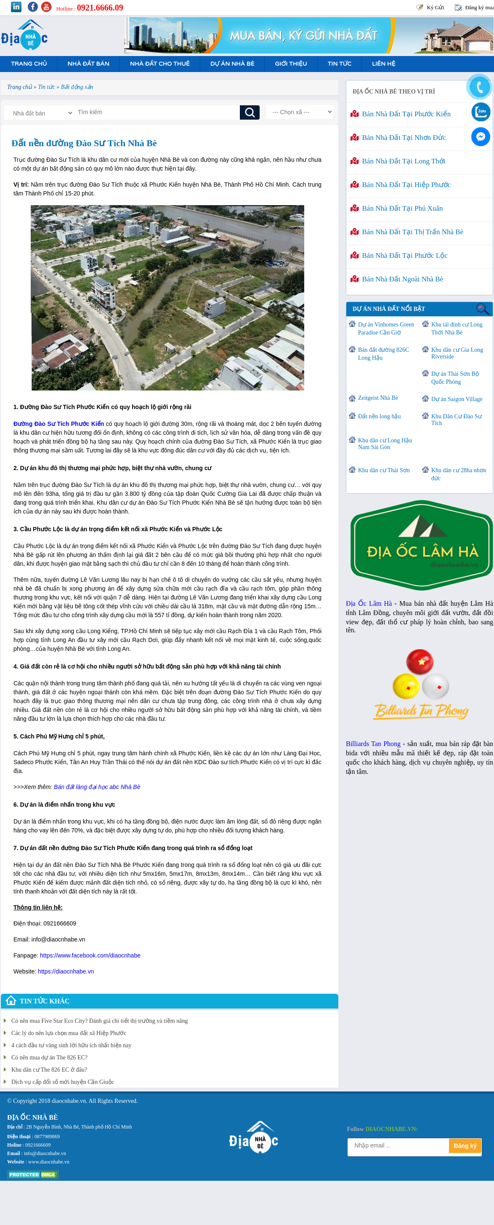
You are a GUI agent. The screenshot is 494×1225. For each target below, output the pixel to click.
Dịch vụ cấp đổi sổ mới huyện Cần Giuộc (62, 1082)
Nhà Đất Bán (88, 63)
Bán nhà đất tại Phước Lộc (399, 255)
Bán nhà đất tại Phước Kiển (401, 114)
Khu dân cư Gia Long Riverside (457, 353)
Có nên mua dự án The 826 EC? (49, 1057)
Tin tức (339, 63)
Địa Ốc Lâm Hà (369, 603)
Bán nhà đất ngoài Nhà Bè (397, 279)
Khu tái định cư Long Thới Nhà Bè (457, 328)
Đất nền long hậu (379, 416)
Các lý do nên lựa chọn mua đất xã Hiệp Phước (68, 1033)
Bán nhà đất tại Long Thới (398, 161)
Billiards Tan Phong (373, 743)
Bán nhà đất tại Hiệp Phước (401, 185)
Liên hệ (383, 63)
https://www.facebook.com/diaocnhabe (90, 955)
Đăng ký (465, 1145)
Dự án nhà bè (232, 63)
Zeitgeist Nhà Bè (378, 398)
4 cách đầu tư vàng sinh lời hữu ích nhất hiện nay (71, 1045)
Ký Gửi (435, 7)
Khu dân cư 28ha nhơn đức (458, 474)
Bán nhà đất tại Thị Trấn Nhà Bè (407, 232)
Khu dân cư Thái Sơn (384, 470)
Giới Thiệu (291, 63)
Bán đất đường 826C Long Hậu (383, 354)
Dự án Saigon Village (457, 399)
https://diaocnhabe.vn (66, 971)
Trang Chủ (29, 63)
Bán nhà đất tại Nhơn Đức (398, 138)
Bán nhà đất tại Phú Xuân (397, 208)
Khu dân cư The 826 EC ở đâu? (49, 1070)
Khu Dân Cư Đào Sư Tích (456, 419)
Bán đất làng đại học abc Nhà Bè (97, 787)
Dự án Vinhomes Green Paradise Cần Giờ (386, 328)
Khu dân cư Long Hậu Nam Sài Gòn (385, 443)
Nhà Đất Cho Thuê (160, 63)
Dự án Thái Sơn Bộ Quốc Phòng (455, 378)
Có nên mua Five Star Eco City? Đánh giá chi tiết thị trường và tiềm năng (99, 1021)
